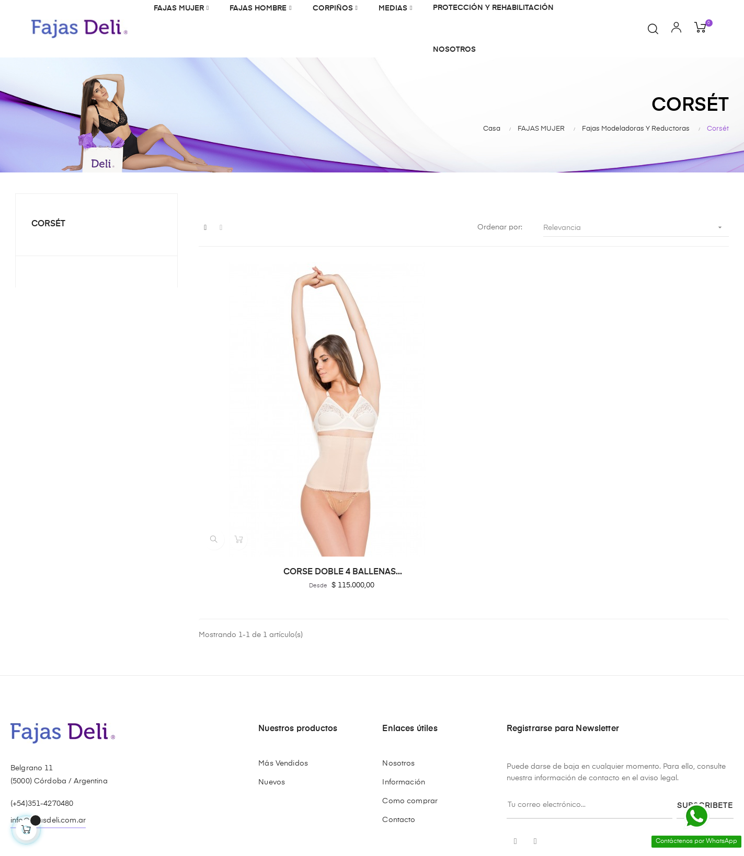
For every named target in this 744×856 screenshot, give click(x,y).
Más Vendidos (283, 652)
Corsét (48, 224)
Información (403, 671)
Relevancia (636, 227)
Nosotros (398, 652)
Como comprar (410, 690)
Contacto (398, 709)
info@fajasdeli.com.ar (48, 709)
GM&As (103, 810)
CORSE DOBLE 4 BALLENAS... (280, 461)
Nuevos (271, 671)
